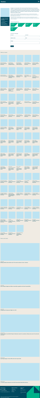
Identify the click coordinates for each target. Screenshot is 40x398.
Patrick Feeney (11, 140)
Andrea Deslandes (19, 232)
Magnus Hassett (3, 88)
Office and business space (27, 24)
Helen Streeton (3, 101)
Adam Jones (2, 153)
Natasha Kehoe (27, 193)
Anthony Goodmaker (34, 76)
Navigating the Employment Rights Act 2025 (8, 310)
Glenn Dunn (11, 75)
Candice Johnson (19, 193)
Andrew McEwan (19, 88)
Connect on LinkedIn (4, 23)
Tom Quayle (18, 207)
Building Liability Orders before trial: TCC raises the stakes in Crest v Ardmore (14, 262)
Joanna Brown (26, 62)
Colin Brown (11, 127)
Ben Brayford (18, 62)
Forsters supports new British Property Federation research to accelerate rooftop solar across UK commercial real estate (19, 334)
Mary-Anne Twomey (18, 167)
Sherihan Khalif (35, 193)
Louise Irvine (11, 193)
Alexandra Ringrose (35, 153)
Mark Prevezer (27, 101)
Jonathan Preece (27, 114)
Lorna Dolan (34, 101)
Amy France (26, 75)
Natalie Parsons (19, 153)
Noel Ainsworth (3, 62)
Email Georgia (3, 22)
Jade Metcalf (26, 88)
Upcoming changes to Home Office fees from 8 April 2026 (10, 358)
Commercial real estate (12, 24)
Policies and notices (22, 388)
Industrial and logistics (34, 24)
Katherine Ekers (19, 75)
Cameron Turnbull (35, 207)
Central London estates (12, 29)
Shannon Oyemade (3, 207)
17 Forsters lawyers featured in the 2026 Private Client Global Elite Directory (14, 382)
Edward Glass (2, 114)
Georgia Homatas (3, 193)
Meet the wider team (4, 24)
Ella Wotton (11, 232)
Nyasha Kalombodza (11, 220)
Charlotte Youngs (3, 127)
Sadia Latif (18, 219)
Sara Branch (11, 62)
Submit (12, 46)
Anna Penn (26, 153)
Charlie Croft (2, 140)
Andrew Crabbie (35, 62)
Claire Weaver (26, 166)
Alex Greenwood (19, 140)
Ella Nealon (26, 219)
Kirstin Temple (26, 207)
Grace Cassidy (27, 127)
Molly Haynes (34, 180)
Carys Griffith (26, 180)
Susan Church (2, 219)
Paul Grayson (11, 114)
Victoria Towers (11, 101)
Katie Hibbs (34, 140)
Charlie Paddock (11, 207)
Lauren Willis (2, 232)
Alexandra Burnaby (19, 127)
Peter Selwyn (34, 88)
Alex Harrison (26, 140)
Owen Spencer (35, 114)
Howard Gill (18, 101)
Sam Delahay (18, 180)
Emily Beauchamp (3, 180)
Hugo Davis (10, 180)
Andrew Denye (3, 75)
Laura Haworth (19, 114)
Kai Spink (34, 219)
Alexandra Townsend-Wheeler (12, 167)
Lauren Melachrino (12, 153)
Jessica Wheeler (35, 166)
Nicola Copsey (34, 127)
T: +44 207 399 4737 (4, 21)
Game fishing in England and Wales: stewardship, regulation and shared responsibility (15, 286)
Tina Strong (2, 166)
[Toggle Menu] (38, 1)
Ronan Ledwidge (11, 88)
